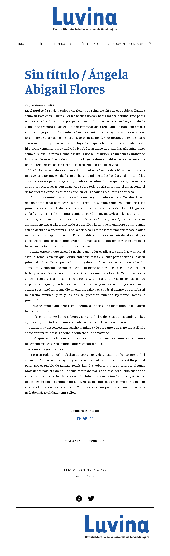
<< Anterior (72, 441)
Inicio (22, 44)
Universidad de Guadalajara (85, 470)
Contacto (136, 44)
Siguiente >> (97, 441)
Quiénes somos (88, 44)
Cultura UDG (85, 475)
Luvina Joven (114, 44)
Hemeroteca (63, 44)
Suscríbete (40, 44)
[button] (150, 44)
